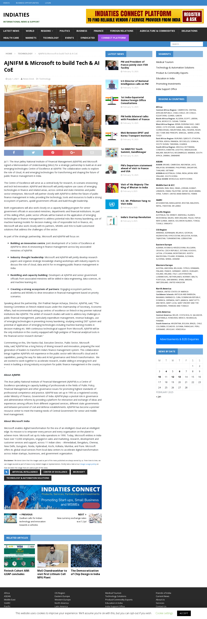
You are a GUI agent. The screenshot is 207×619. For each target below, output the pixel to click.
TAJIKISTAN (160, 238)
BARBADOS (170, 297)
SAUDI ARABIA (195, 191)
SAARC (7, 603)
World (30, 30)
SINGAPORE (192, 167)
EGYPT (187, 118)
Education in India (165, 78)
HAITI (177, 300)
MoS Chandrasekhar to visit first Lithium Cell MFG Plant (52, 574)
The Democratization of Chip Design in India (85, 572)
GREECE (185, 271)
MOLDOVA (185, 235)
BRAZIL (193, 323)
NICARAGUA (191, 318)
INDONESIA (185, 164)
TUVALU (159, 223)
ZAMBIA (166, 155)
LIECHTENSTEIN (184, 274)
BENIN (177, 124)
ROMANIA (180, 256)
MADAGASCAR (191, 149)
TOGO (159, 135)
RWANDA (174, 141)
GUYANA (179, 326)
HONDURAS (173, 318)
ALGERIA (179, 118)
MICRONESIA (161, 218)
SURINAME (160, 329)
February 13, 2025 (130, 71)
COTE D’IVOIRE (169, 127)
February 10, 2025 (130, 139)
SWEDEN (188, 279)
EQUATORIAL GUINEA (165, 115)
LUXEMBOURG (162, 276)
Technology (51, 37)
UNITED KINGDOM (177, 282)
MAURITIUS (169, 152)
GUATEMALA (161, 318)
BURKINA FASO (187, 124)
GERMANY (176, 271)
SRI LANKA (176, 206)
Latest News (11, 30)
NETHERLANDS (175, 276)
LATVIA (159, 253)
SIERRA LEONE (193, 132)
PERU (197, 326)
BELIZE (175, 315)
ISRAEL (177, 188)
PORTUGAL (161, 279)
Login (48, 3)
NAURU (171, 218)
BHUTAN (185, 203)
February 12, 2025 (130, 107)
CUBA (178, 297)
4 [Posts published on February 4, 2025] (166, 371)
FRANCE (167, 271)
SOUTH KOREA (171, 176)
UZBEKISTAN (186, 238)
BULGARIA (191, 247)
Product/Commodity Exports (119, 599)
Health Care (11, 37)
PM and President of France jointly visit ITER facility (134, 64)
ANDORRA (168, 268)
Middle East (9, 599)
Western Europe (63, 599)
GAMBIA (179, 127)
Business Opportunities (27, 3)
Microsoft (79, 472)
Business (81, 30)
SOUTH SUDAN (162, 144)
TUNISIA (182, 121)
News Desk (28, 78)
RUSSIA (194, 235)
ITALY (175, 274)
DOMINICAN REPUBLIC (190, 297)
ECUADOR (170, 326)
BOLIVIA (185, 323)
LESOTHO (179, 149)
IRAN (167, 188)
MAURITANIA (175, 130)
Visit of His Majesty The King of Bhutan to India (135, 186)
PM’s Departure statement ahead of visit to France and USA (136, 168)
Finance (99, 30)
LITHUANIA (167, 253)
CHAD (175, 113)
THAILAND (160, 170)
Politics (65, 30)
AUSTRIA (159, 268)
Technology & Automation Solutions (27, 478)
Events (69, 37)
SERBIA (168, 259)
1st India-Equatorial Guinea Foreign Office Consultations (133, 100)
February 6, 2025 (130, 191)
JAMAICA (184, 300)
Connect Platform (113, 37)
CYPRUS (186, 268)
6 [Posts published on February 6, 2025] (179, 371)
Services (160, 603)
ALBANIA (159, 247)
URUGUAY (170, 329)
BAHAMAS (160, 297)
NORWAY (187, 276)
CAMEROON (183, 110)
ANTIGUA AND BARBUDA (184, 294)
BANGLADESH (175, 203)
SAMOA (171, 220)
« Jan (158, 396)
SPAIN (181, 279)
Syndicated (88, 37)
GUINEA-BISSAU (162, 130)
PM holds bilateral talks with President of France (135, 118)
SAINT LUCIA (171, 303)
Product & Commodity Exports (172, 72)
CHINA (178, 173)
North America (62, 603)
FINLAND (159, 271)
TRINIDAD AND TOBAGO (178, 306)
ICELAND (159, 274)
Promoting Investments (168, 83)
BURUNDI (178, 138)
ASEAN (159, 161)
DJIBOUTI (187, 138)
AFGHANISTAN (162, 203)
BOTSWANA (189, 147)
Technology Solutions (115, 596)
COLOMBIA (160, 326)
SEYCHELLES (184, 141)
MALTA (194, 276)
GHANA (187, 127)
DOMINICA (160, 300)
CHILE (199, 323)
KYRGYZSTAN (174, 235)
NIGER (198, 130)
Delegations (189, 30)
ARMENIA (160, 232)
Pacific (7, 606)
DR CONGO (191, 113)
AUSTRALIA (170, 173)
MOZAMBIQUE (180, 152)
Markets (31, 37)
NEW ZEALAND (181, 218)
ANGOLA (180, 147)
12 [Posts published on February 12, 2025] (172, 376)
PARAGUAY (189, 326)
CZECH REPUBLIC (172, 250)
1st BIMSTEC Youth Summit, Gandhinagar (133, 150)
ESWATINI (170, 149)
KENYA (167, 141)
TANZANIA (174, 144)
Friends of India (163, 593)
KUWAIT (192, 188)
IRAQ (172, 188)
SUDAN (175, 121)
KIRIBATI (173, 215)
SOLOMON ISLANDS (183, 220)
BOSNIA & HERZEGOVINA (175, 247)
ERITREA (159, 141)
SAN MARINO (172, 279)
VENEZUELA (180, 329)
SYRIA (158, 193)
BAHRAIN (160, 188)
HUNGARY (193, 271)
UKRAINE (176, 259)
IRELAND (168, 274)
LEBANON (160, 191)
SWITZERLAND (162, 282)
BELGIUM (178, 268)
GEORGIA (188, 232)
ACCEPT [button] (184, 613)
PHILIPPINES (181, 167)
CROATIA (160, 250)
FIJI (167, 215)
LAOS (193, 164)
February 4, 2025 (130, 221)
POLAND (171, 256)
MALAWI (159, 152)
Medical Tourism (165, 62)
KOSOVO (192, 250)
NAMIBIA (191, 152)
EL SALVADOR (196, 315)
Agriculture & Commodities (157, 30)
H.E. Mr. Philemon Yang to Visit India (136, 202)
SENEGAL (182, 132)
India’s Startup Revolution (136, 217)
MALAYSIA (160, 167)
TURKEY (165, 193)
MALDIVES (194, 203)
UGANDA (183, 144)
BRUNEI (166, 164)
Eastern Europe (62, 596)
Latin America (61, 606)
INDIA (184, 173)
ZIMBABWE (175, 155)
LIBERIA (194, 118)
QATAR (185, 191)
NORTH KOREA (186, 179)
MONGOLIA (174, 179)
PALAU (191, 218)
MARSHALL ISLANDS (186, 215)
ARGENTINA (176, 323)
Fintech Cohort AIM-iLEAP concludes (17, 572)
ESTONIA (183, 250)
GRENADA (170, 300)
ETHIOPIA (196, 138)
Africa (7, 593)
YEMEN (194, 193)
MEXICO (182, 318)
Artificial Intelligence (25, 472)
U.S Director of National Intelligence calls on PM (134, 82)
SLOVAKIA (189, 256)
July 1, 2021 (13, 78)
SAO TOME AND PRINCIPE (167, 132)
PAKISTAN (167, 206)
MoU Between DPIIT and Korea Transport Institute (136, 134)
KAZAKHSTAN (162, 235)
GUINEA (194, 127)
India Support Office (166, 89)
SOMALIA (194, 141)
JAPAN (190, 173)
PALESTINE (176, 191)
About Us (160, 599)
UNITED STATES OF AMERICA (176, 291)
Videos (6, 3)
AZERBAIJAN (170, 232)
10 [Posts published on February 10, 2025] (159, 376)
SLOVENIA (160, 259)
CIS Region (60, 593)
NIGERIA (190, 130)
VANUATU (168, 223)
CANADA (159, 291)
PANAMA (159, 320)
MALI (184, 130)
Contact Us (161, 606)
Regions (46, 30)
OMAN (168, 191)
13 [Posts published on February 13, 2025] (179, 376)
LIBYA (158, 121)
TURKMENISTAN (173, 238)
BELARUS (179, 232)
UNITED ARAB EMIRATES (180, 193)
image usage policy (88, 464)
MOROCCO (166, 121)
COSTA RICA (184, 315)
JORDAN (184, 188)
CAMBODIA (175, 164)
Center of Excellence (55, 472)
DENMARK (195, 268)
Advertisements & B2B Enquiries (179, 339)
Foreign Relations (121, 30)
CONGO (181, 113)
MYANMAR (170, 167)
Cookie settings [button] (164, 613)
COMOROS (160, 149)
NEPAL (159, 206)
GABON (178, 115)
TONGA (196, 220)
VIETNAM (170, 170)
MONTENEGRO (179, 253)
